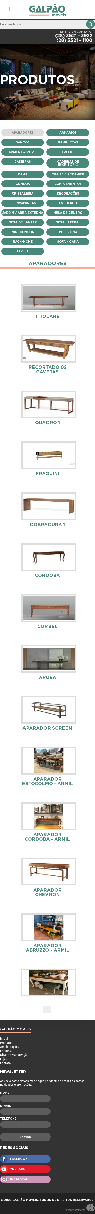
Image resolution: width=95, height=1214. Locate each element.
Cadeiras (22, 161)
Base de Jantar (23, 151)
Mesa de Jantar (23, 222)
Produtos (6, 1043)
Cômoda (23, 183)
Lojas (3, 1059)
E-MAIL (5, 1105)
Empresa (6, 1051)
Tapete (22, 251)
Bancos (23, 142)
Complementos (68, 183)
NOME (4, 1092)
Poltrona (68, 232)
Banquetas (68, 142)
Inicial (4, 1038)
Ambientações (9, 1047)
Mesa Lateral (68, 222)
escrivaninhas (22, 203)
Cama (22, 174)
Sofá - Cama (68, 241)
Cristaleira (22, 193)
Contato (5, 1063)
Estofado (68, 203)
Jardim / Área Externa (22, 212)
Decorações (68, 193)
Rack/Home (23, 241)
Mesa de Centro (67, 212)
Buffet (67, 151)
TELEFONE (8, 1118)
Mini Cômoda (23, 232)
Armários (68, 132)
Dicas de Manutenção (14, 1055)
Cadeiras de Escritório (68, 163)
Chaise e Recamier (68, 174)
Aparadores (23, 132)
